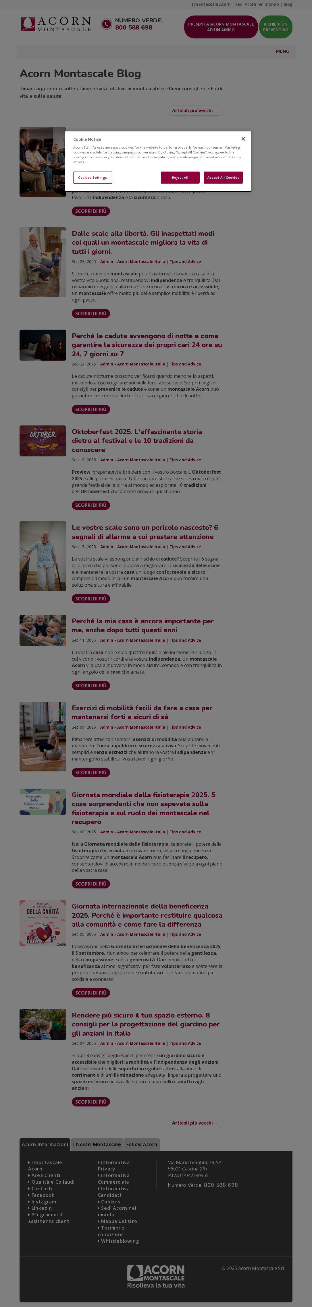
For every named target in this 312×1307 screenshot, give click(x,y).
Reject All (180, 177)
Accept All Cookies (223, 177)
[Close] (243, 139)
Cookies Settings (92, 177)
